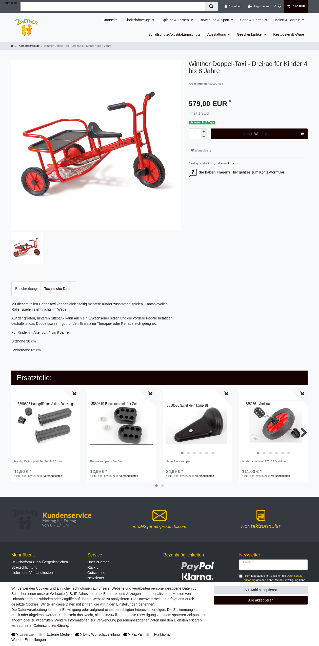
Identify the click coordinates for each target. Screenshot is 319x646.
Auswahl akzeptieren (260, 590)
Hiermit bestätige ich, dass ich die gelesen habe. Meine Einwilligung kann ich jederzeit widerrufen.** (274, 580)
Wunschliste (201, 150)
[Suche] (211, 6)
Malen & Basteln (287, 20)
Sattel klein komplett (178, 461)
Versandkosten (226, 163)
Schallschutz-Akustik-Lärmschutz (174, 34)
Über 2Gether (98, 562)
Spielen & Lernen (175, 20)
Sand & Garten (252, 20)
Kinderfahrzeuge (138, 20)
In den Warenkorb (274, 134)
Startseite (110, 20)
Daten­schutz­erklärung (51, 625)
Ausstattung (216, 34)
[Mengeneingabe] (195, 133)
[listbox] (197, 423)
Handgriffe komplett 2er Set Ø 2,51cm (38, 461)
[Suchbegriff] (113, 6)
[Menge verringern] (204, 136)
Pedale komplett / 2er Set (106, 461)
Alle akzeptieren (260, 600)
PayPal (137, 634)
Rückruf (93, 567)
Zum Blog (11, 2)
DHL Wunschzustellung (101, 634)
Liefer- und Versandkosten (32, 573)
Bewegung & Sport (214, 20)
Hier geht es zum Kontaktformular (257, 172)
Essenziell (27, 634)
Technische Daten (58, 289)
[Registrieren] (258, 6)
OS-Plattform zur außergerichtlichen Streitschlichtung (39, 564)
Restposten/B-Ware (288, 34)
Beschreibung (26, 289)
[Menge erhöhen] (204, 131)
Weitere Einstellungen (28, 640)
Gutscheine (96, 573)
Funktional (162, 634)
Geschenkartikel (249, 34)
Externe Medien (59, 634)
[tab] (26, 288)
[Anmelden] (233, 6)
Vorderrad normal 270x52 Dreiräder (264, 461)
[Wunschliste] (278, 6)
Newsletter (95, 578)
